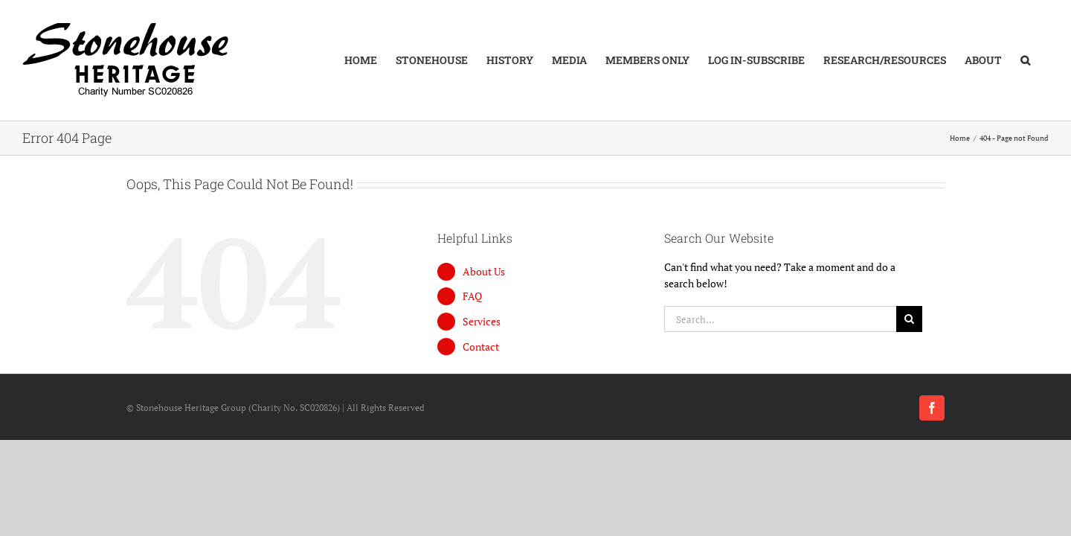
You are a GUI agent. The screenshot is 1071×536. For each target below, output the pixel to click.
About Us (484, 271)
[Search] (909, 319)
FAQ (472, 296)
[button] (1044, 60)
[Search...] (780, 319)
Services (482, 321)
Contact (481, 346)
